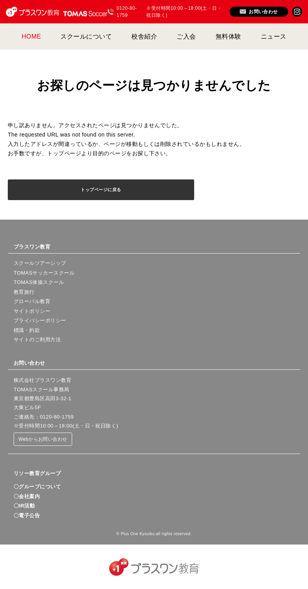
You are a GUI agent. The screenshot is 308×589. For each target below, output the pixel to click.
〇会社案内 (27, 496)
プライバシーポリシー (40, 320)
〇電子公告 (27, 515)
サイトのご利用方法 (37, 339)
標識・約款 (27, 330)
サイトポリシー (32, 311)
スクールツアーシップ (40, 263)
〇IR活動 (24, 506)
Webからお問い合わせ (42, 439)
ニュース (274, 36)
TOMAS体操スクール (39, 282)
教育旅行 (24, 292)
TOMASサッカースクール (44, 273)
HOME (31, 36)
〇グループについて (37, 487)
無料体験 (228, 36)
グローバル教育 (32, 301)
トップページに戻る (101, 189)
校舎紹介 (144, 36)
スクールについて (86, 36)
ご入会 (186, 36)
